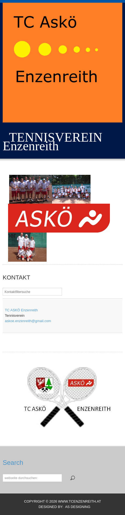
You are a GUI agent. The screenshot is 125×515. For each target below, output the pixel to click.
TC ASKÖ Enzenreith (21, 310)
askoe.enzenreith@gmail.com (28, 321)
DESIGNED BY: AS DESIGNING (63, 507)
